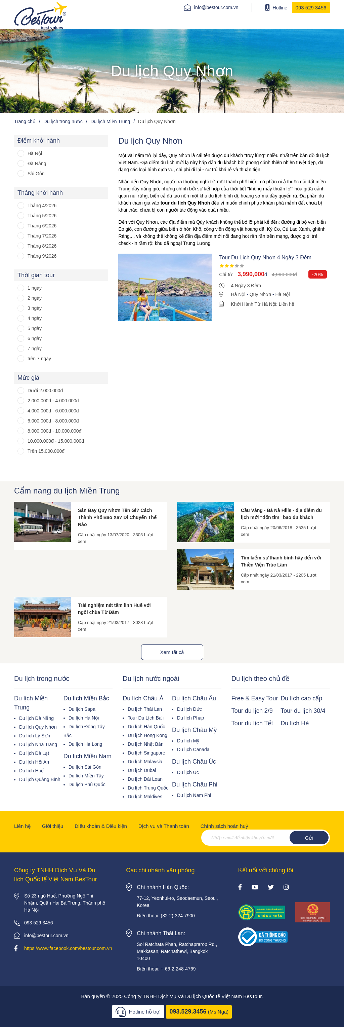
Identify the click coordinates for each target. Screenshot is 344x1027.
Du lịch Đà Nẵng (36, 718)
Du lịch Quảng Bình (39, 779)
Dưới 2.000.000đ (45, 390)
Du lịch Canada (193, 749)
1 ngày (35, 288)
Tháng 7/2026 (42, 236)
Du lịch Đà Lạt (34, 753)
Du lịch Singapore (146, 753)
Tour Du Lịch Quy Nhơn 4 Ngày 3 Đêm (265, 257)
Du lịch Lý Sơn (34, 735)
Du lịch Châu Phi (194, 784)
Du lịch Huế (31, 770)
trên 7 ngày (39, 358)
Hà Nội (35, 153)
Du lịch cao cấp (301, 698)
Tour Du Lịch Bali (146, 718)
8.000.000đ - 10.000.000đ (54, 431)
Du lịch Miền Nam (87, 756)
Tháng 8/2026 (42, 246)
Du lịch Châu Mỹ (194, 730)
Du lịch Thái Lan (145, 709)
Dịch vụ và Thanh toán (163, 826)
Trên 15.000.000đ (46, 451)
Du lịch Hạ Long (85, 744)
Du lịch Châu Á (143, 698)
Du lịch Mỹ (188, 740)
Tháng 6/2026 (42, 225)
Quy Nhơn (260, 294)
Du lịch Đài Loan (145, 779)
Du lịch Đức (189, 709)
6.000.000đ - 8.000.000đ (53, 421)
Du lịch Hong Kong (147, 735)
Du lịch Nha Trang (38, 744)
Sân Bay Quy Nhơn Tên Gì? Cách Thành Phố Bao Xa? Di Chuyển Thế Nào (117, 517)
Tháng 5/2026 (42, 215)
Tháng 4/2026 (42, 205)
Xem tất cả (172, 652)
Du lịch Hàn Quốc (146, 726)
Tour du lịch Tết (252, 723)
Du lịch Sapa (82, 709)
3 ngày (35, 308)
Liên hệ (22, 826)
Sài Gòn (36, 173)
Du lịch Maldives (145, 796)
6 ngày (35, 338)
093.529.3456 (187, 1011)
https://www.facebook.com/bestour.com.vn (68, 948)
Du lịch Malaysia (145, 761)
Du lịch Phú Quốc (87, 784)
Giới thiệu (52, 826)
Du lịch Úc (188, 772)
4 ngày (35, 318)
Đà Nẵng (37, 163)
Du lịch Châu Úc (194, 761)
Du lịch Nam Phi (194, 795)
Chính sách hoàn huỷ (224, 826)
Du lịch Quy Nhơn (38, 727)
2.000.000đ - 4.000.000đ (53, 400)
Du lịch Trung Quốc (148, 788)
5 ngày (35, 328)
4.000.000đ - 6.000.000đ (53, 410)
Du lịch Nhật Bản (145, 744)
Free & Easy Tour (254, 698)
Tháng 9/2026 (42, 256)
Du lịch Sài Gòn (85, 767)
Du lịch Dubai (142, 770)
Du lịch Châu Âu (194, 698)
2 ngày (35, 298)
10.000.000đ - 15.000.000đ (56, 441)
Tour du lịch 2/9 (252, 710)
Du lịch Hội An (34, 762)
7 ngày (35, 348)
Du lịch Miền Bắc (86, 698)
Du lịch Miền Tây (86, 775)
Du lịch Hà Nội (84, 718)
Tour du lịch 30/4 (303, 710)
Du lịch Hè (295, 723)
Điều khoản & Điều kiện (101, 826)
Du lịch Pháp (190, 718)
